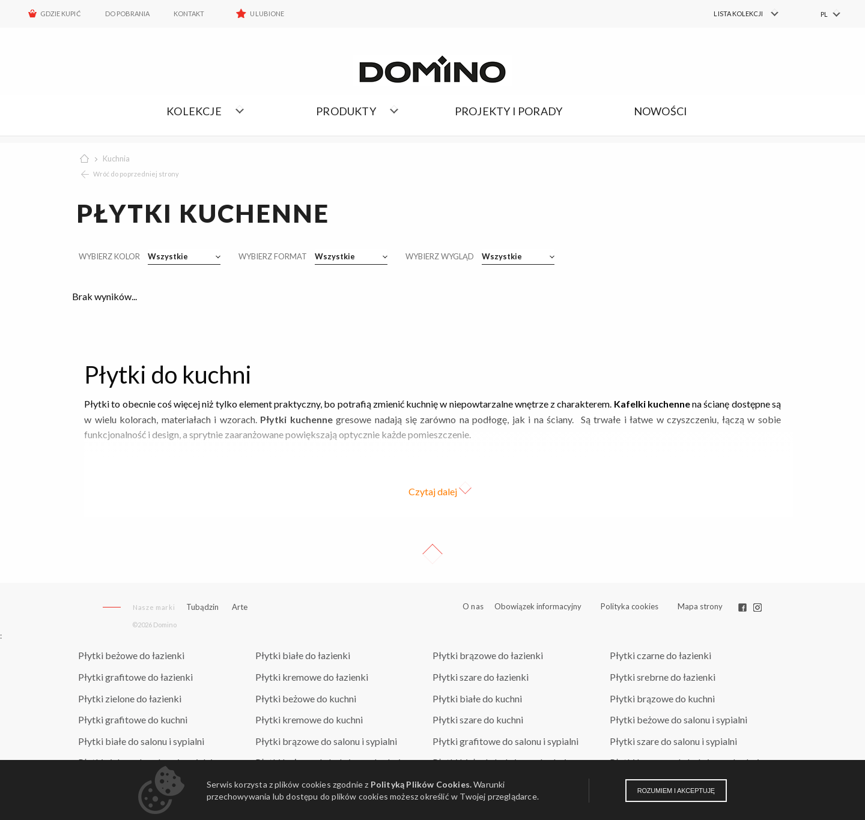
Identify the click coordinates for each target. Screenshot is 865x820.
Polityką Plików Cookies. (421, 784)
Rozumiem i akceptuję (676, 790)
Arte (239, 607)
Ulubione (267, 13)
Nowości (660, 111)
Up (432, 554)
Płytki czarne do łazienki (660, 655)
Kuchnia (116, 158)
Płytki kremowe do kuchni (309, 719)
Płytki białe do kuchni (477, 698)
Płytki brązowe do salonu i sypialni (326, 741)
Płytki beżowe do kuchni (305, 698)
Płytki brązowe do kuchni (662, 698)
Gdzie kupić (60, 13)
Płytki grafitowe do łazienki (135, 677)
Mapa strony (700, 606)
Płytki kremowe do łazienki (311, 677)
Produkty (346, 111)
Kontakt (189, 13)
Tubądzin (202, 607)
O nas (473, 606)
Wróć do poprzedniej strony (136, 174)
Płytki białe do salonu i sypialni (141, 741)
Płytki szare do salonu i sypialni (673, 741)
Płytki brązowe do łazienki (487, 655)
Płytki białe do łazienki (302, 655)
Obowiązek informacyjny (537, 606)
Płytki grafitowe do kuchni (132, 719)
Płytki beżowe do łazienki (131, 655)
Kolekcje (194, 111)
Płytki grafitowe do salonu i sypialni (505, 741)
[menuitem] (739, 14)
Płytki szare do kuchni (477, 719)
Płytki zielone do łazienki (129, 698)
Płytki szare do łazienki (480, 677)
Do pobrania (127, 13)
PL (824, 14)
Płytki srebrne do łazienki (662, 677)
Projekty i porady (508, 111)
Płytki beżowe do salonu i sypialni (678, 719)
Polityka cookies (629, 606)
